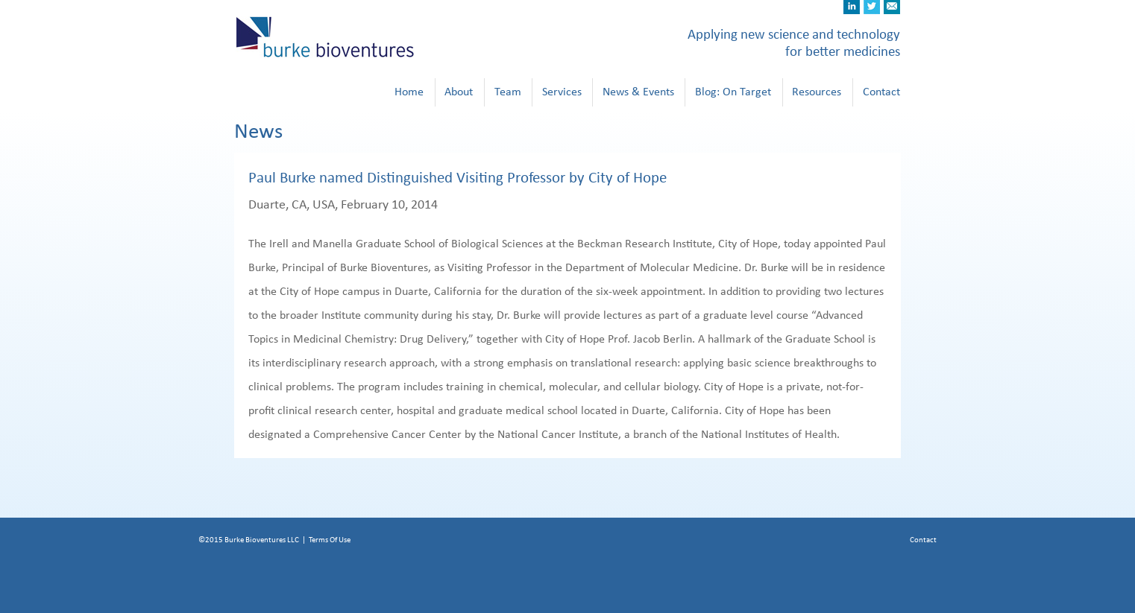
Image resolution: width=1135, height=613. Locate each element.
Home (409, 92)
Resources (816, 92)
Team (507, 92)
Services (562, 92)
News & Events (638, 92)
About (458, 92)
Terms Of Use (329, 540)
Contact (881, 92)
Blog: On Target (733, 92)
